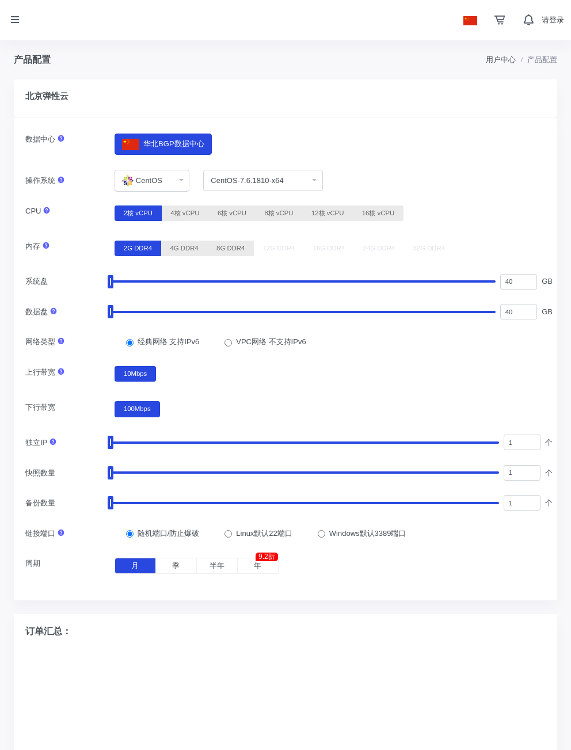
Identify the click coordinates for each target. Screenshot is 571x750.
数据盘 (41, 311)
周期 (32, 563)
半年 (217, 565)
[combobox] (152, 181)
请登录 (553, 20)
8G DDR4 (230, 247)
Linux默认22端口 (264, 533)
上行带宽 (45, 372)
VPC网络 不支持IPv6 (271, 341)
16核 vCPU (378, 212)
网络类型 (45, 341)
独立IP (41, 442)
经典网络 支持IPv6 (169, 341)
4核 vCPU (184, 212)
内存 (37, 246)
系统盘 (36, 281)
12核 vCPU (327, 212)
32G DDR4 (429, 247)
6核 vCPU (232, 212)
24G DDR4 (379, 247)
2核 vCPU (138, 212)
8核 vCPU (278, 212)
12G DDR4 (279, 247)
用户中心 (501, 59)
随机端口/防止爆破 (169, 533)
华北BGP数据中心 (163, 144)
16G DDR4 (329, 247)
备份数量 (40, 502)
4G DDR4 (184, 247)
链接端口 (45, 533)
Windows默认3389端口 (367, 533)
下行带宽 (40, 407)
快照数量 (40, 473)
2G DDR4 (138, 247)
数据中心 (45, 139)
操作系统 (45, 180)
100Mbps (137, 408)
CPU (38, 211)
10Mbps (135, 373)
